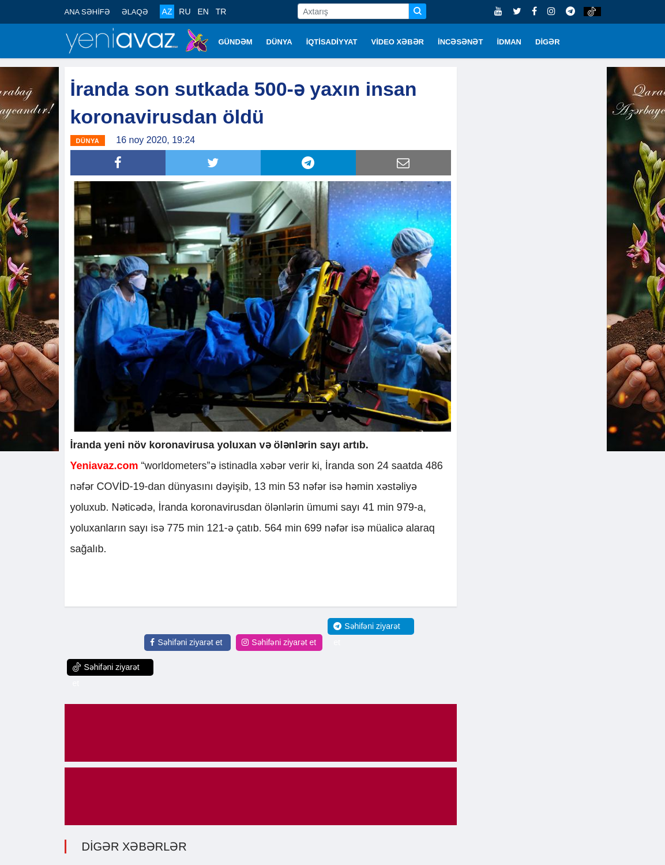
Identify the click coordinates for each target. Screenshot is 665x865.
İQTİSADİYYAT (332, 42)
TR (221, 11)
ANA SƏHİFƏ (87, 12)
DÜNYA (279, 42)
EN (202, 11)
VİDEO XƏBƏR (397, 42)
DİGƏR (547, 42)
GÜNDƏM (236, 42)
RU (184, 11)
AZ (167, 11)
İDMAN (509, 42)
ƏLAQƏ (135, 12)
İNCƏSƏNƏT (460, 42)
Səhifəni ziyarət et (186, 642)
